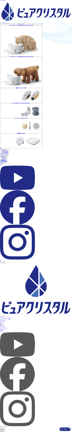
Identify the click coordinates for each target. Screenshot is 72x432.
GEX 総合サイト (2, 163)
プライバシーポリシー (3, 331)
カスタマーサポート (3, 327)
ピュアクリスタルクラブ (4, 328)
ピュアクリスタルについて (4, 316)
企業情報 (1, 330)
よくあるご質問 (2, 326)
